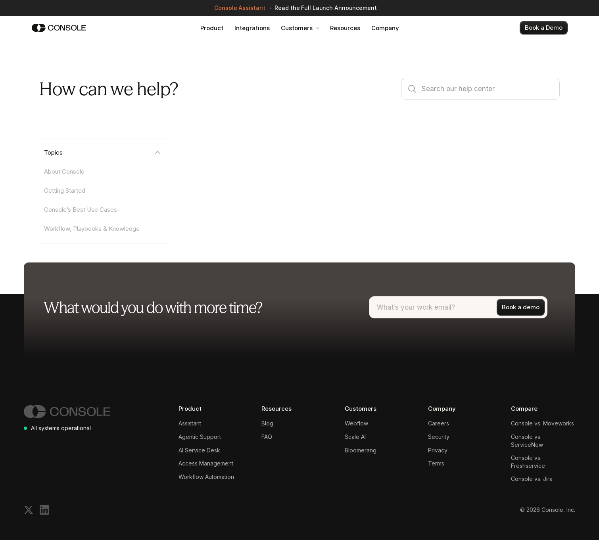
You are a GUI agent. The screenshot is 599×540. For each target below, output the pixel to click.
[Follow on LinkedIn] (44, 510)
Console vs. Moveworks (542, 423)
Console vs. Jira (532, 478)
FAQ (266, 436)
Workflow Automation (206, 476)
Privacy (437, 450)
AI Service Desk (199, 450)
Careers (438, 423)
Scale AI (355, 436)
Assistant (190, 423)
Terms (436, 463)
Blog (267, 423)
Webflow (356, 423)
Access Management (206, 463)
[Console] (59, 28)
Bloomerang (360, 450)
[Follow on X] (28, 510)
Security (438, 436)
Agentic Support (200, 436)
